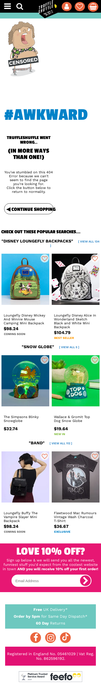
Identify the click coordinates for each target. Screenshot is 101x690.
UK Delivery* (50, 609)
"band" (50, 442)
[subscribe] (85, 580)
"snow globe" (50, 346)
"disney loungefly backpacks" (50, 243)
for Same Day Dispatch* (50, 615)
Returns (50, 622)
